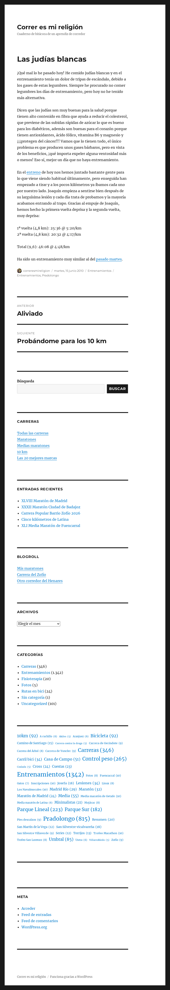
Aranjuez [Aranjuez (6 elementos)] (81, 736)
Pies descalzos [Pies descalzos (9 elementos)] (29, 819)
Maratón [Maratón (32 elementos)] (90, 789)
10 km (22, 452)
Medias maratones (33, 445)
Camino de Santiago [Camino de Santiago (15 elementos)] (35, 743)
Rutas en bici (32, 691)
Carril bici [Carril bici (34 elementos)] (29, 759)
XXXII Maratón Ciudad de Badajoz (50, 507)
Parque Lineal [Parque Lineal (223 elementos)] (40, 809)
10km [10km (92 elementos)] (27, 736)
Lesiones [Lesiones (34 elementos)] (88, 783)
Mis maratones (30, 568)
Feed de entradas (36, 914)
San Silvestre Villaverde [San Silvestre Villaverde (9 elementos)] (35, 833)
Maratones (26, 439)
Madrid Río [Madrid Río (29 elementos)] (63, 789)
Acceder (28, 908)
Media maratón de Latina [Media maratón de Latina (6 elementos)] (34, 803)
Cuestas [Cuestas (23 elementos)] (62, 766)
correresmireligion (36, 270)
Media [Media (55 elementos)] (68, 795)
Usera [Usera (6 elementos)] (81, 840)
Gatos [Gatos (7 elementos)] (23, 783)
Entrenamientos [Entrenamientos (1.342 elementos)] (50, 774)
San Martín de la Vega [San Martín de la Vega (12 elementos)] (35, 827)
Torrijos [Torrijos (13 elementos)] (82, 833)
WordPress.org (34, 927)
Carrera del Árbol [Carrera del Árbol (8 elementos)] (30, 751)
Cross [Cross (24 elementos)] (41, 766)
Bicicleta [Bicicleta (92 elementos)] (104, 736)
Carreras (28, 666)
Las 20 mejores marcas (37, 458)
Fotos (26, 685)
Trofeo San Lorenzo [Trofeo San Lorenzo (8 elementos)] (32, 840)
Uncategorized (34, 703)
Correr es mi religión (50, 27)
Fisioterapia (31, 679)
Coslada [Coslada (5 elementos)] (24, 767)
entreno (34, 172)
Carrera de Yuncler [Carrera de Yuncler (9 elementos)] (60, 751)
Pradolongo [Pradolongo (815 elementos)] (66, 819)
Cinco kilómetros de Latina (45, 519)
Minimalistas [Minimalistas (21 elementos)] (68, 802)
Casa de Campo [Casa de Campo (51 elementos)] (62, 759)
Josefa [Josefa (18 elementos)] (65, 783)
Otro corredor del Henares (40, 581)
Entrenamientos (99, 270)
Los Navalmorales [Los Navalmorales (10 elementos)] (32, 789)
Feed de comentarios (39, 921)
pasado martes (109, 259)
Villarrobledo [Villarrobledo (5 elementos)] (99, 840)
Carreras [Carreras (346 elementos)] (96, 750)
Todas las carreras (32, 433)
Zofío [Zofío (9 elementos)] (117, 839)
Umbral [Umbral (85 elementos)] (61, 839)
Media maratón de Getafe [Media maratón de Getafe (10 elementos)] (101, 796)
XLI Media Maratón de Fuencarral (50, 525)
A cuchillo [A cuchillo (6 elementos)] (48, 736)
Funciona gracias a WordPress (71, 977)
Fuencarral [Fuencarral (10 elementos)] (110, 775)
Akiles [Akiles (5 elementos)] (65, 737)
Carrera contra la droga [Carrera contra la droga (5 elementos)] (71, 744)
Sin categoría (32, 697)
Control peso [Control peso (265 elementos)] (104, 759)
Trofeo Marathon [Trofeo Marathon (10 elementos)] (108, 833)
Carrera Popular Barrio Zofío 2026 (50, 513)
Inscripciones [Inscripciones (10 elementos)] (43, 783)
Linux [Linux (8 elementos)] (108, 783)
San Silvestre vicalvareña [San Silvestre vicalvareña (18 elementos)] (78, 827)
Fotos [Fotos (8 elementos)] (92, 775)
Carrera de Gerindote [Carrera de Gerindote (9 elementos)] (106, 743)
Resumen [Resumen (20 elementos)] (103, 819)
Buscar (117, 389)
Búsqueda (25, 381)
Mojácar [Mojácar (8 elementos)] (92, 802)
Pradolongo (50, 275)
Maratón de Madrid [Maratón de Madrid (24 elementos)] (36, 796)
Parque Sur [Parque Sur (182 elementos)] (83, 810)
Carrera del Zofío (31, 574)
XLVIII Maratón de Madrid (44, 501)
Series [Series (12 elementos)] (63, 833)
